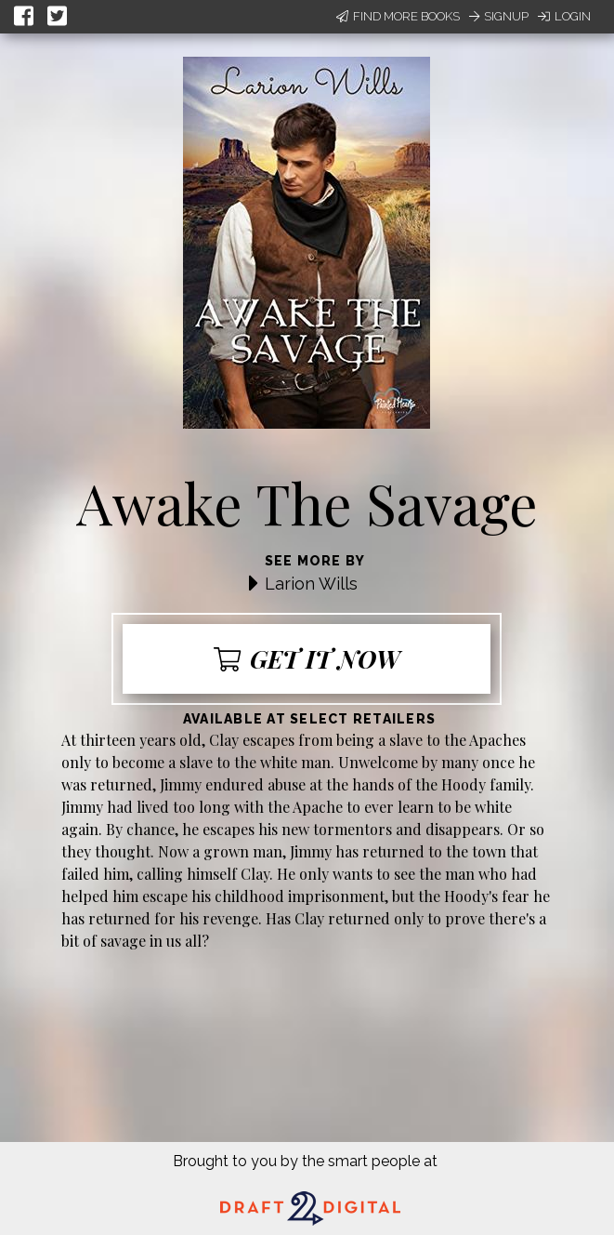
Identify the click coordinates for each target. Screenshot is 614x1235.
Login (564, 16)
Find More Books (398, 16)
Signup (499, 16)
